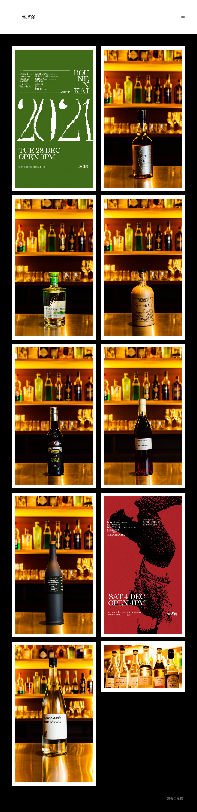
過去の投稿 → (177, 798)
